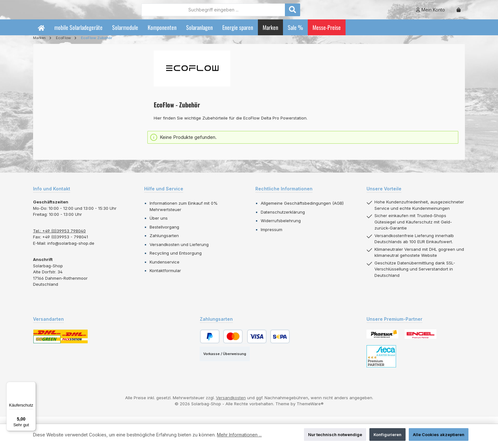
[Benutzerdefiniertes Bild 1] (382, 341)
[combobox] (248, 13)
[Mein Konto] (430, 13)
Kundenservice (164, 268)
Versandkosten (231, 404)
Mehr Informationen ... (239, 434)
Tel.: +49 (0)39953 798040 (59, 237)
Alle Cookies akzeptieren (438, 434)
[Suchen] (327, 13)
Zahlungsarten (164, 242)
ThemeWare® (310, 410)
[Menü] (32, 385)
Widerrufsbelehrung (281, 227)
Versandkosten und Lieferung (179, 251)
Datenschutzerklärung (283, 219)
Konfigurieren (387, 434)
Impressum (271, 236)
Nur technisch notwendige (335, 434)
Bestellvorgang (164, 233)
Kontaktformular (165, 277)
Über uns (159, 225)
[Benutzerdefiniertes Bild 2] (420, 341)
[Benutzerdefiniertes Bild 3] (381, 363)
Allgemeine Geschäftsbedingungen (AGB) (302, 210)
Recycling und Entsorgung (176, 260)
